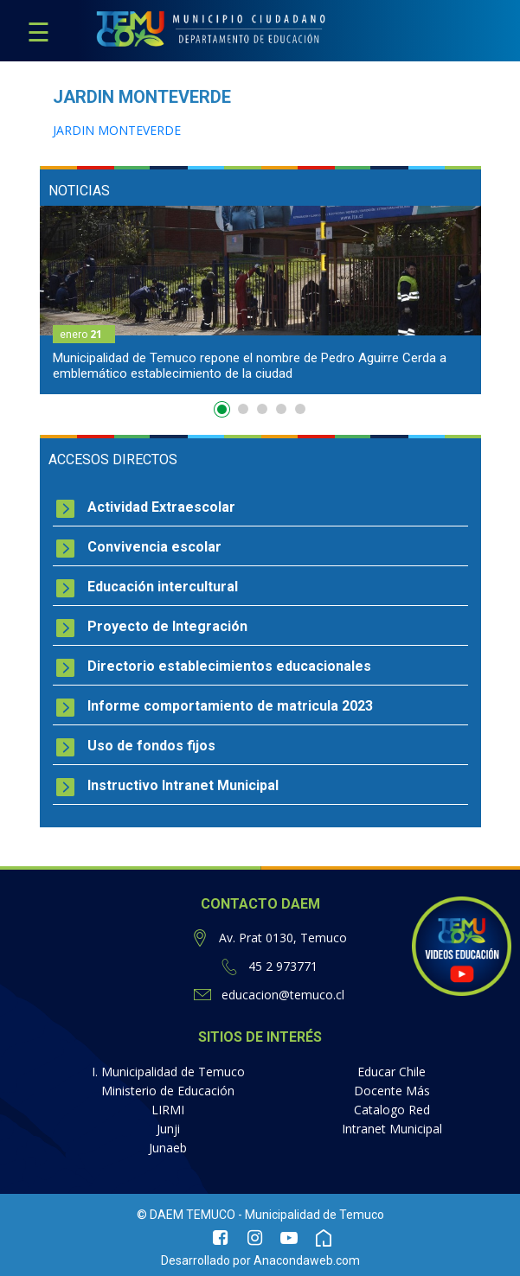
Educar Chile (391, 1071)
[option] (260, 300)
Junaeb (168, 1147)
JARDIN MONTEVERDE (117, 130)
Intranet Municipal (392, 1128)
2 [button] (243, 409)
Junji (168, 1128)
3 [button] (262, 409)
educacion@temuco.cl (282, 994)
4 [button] (281, 409)
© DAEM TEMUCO (186, 1215)
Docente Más (392, 1090)
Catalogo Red (392, 1109)
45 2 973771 (283, 966)
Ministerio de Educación (167, 1090)
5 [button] (300, 409)
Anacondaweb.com (307, 1260)
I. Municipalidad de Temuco (168, 1071)
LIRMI (167, 1109)
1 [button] (224, 412)
